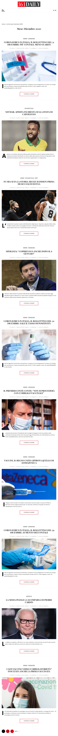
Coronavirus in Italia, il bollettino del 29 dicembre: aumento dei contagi (29, 531)
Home (3, 24)
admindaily (34, 48)
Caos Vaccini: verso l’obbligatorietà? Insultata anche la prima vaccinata (29, 670)
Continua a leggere (29, 94)
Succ (16, 731)
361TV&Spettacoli (29, 108)
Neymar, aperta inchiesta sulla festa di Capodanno (29, 113)
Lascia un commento (43, 48)
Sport (36, 178)
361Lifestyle (29, 596)
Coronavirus (31, 38)
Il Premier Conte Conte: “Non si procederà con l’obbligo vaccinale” (29, 391)
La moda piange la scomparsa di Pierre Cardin (29, 601)
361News (25, 38)
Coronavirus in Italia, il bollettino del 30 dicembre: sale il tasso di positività (29, 322)
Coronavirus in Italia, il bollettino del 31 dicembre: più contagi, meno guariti (29, 43)
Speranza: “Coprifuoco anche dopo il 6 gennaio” (29, 252)
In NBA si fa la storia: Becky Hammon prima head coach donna (29, 182)
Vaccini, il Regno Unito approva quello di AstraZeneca (29, 461)
